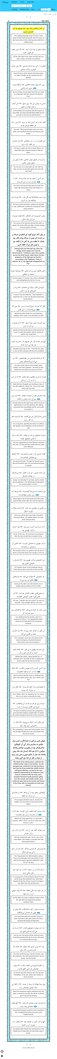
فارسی (54, 14)
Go (49, 9)
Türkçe (50, 14)
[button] (14, 2)
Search (29, 5)
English (45, 14)
